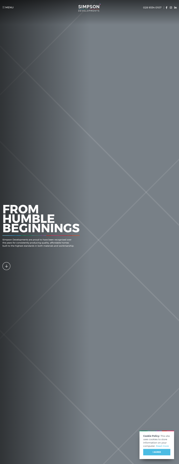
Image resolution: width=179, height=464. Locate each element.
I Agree (157, 452)
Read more (162, 445)
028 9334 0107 (153, 7)
